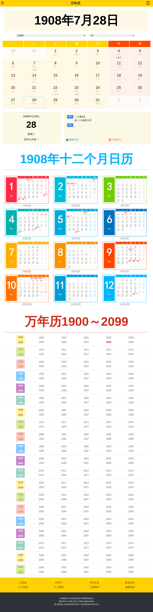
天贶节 (118, 58)
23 (76, 87)
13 (13, 75)
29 (13, 51)
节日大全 (94, 582)
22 (55, 87)
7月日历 (27, 271)
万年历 (75, 3)
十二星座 (59, 587)
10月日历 (27, 304)
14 (34, 75)
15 (55, 75)
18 (119, 75)
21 (34, 87)
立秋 (79, 120)
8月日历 (75, 271)
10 (98, 63)
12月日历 (125, 304)
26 (140, 87)
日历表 (23, 582)
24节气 (58, 582)
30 (34, 51)
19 (140, 75)
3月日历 (124, 205)
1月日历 (27, 205)
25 (119, 87)
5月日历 (75, 238)
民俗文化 (130, 582)
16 (76, 75)
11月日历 (76, 304)
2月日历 (75, 205)
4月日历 (27, 238)
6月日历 (124, 238)
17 (98, 75)
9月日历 (124, 271)
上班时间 (94, 587)
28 (34, 100)
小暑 (34, 70)
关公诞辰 (55, 94)
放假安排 (130, 587)
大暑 (76, 94)
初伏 (34, 82)
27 (13, 100)
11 (119, 63)
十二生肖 (23, 587)
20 (13, 87)
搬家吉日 (74, 139)
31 (98, 100)
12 (140, 63)
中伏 (98, 94)
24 (98, 87)
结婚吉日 (117, 139)
